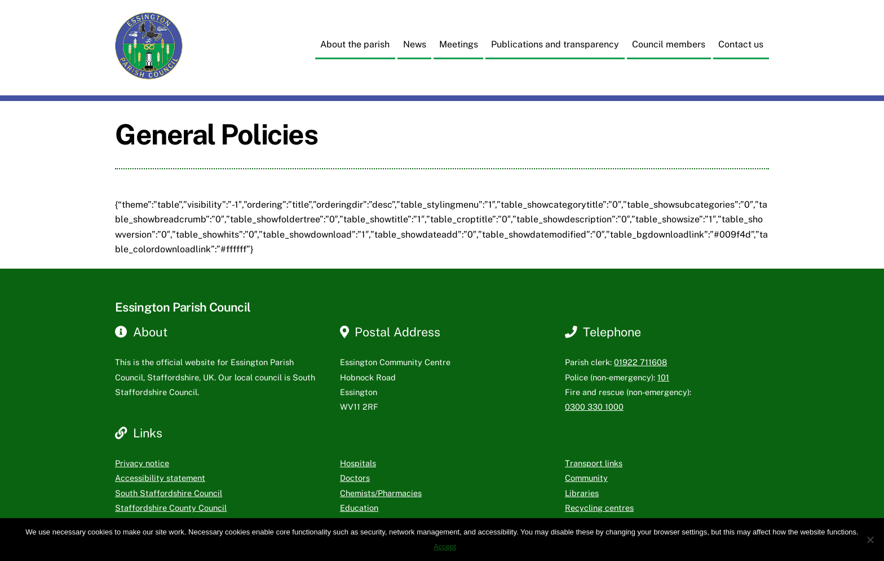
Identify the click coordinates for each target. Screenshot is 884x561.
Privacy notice (142, 463)
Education (359, 507)
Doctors (355, 478)
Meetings (458, 44)
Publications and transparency (555, 44)
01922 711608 (640, 362)
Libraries (582, 493)
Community (586, 478)
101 (663, 377)
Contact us (740, 44)
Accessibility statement (160, 478)
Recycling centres (599, 507)
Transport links (593, 463)
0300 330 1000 (594, 406)
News (414, 44)
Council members (668, 44)
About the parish (355, 44)
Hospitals (358, 463)
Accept (445, 546)
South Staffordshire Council (168, 493)
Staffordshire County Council (171, 507)
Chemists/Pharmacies (381, 493)
